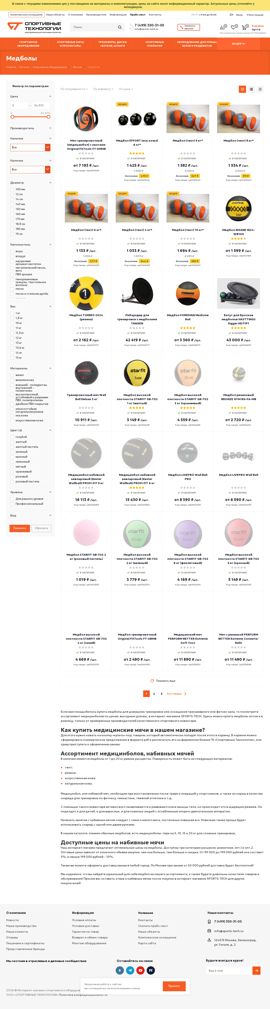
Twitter (151, 970)
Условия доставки (85, 926)
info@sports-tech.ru (146, 29)
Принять (174, 986)
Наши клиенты (17, 931)
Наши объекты (55, 14)
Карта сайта (147, 943)
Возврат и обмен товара (90, 937)
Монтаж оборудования (89, 943)
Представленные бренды (25, 949)
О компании (75, 14)
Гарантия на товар (85, 931)
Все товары (174, 693)
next (185, 694)
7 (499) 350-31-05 (149, 25)
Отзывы (12, 937)
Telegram (130, 970)
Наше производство (21, 926)
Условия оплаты (84, 920)
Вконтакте (120, 970)
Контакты (155, 14)
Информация (118, 14)
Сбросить (41, 528)
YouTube (140, 970)
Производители (96, 14)
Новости (12, 920)
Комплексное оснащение (27, 14)
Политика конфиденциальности (83, 995)
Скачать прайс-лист (153, 926)
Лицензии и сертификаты (25, 943)
